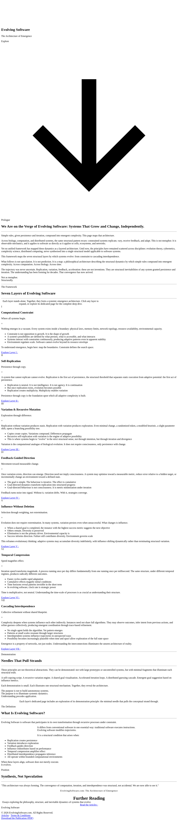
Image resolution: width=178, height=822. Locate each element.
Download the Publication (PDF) (17, 818)
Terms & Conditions (20, 815)
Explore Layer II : (10, 401)
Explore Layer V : (10, 546)
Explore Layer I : (9, 352)
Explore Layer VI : (10, 597)
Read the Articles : (89, 804)
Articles (5, 815)
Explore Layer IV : (10, 498)
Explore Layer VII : (10, 649)
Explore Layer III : (10, 449)
